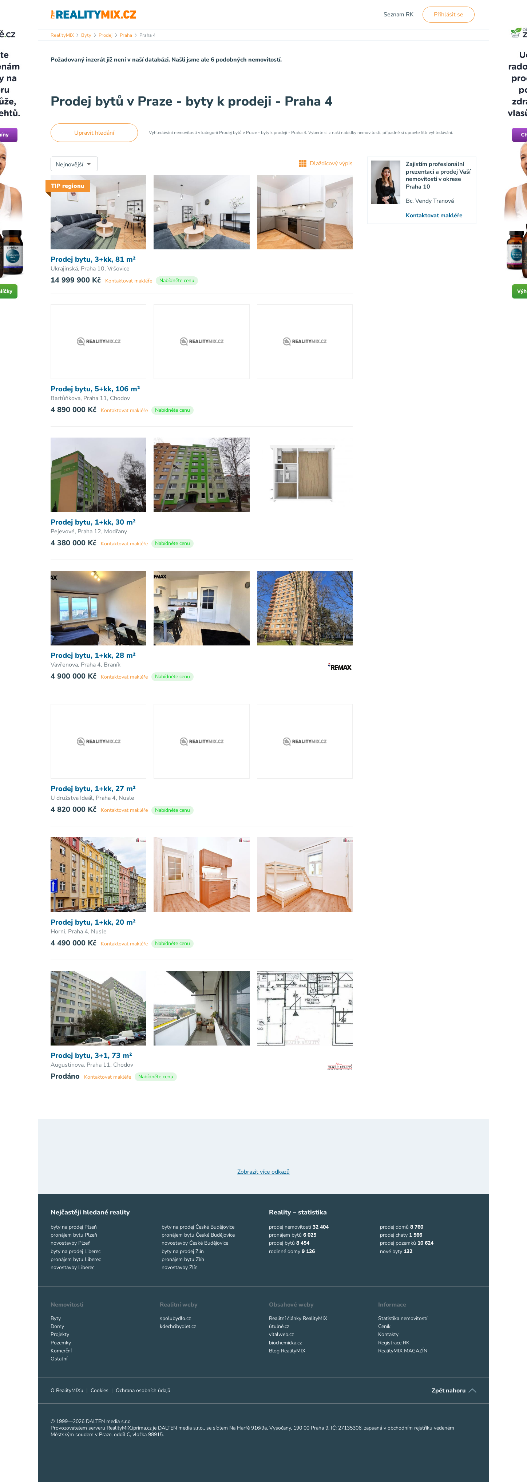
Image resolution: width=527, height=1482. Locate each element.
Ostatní (59, 1358)
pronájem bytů (285, 1235)
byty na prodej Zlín (183, 1251)
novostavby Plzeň (71, 1243)
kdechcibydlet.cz (178, 1326)
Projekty (60, 1334)
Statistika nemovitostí (402, 1318)
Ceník (384, 1326)
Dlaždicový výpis (326, 163)
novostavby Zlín (180, 1267)
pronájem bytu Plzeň (74, 1235)
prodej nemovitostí (290, 1227)
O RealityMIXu (67, 1390)
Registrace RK (393, 1342)
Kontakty (388, 1334)
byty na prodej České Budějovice (198, 1227)
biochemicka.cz (285, 1342)
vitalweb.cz (281, 1334)
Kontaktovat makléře (128, 280)
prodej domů (394, 1227)
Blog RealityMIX (287, 1350)
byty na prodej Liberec (75, 1251)
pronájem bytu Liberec (76, 1259)
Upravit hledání (94, 133)
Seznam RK (398, 15)
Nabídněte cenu (176, 280)
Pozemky (61, 1342)
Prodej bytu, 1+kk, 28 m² (93, 655)
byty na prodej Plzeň (74, 1227)
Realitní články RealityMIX (298, 1318)
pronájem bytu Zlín (183, 1259)
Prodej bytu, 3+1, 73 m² (91, 1055)
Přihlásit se (448, 15)
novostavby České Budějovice (195, 1243)
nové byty (391, 1251)
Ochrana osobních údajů (143, 1390)
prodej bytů (282, 1243)
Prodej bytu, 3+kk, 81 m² (93, 259)
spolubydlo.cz (175, 1318)
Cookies (99, 1390)
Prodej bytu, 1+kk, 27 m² (93, 789)
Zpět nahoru (448, 1391)
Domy (57, 1326)
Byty (56, 1318)
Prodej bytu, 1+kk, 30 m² (93, 522)
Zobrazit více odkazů (263, 1171)
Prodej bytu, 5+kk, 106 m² (95, 389)
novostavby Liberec (72, 1267)
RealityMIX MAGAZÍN (402, 1350)
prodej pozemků (398, 1243)
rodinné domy (284, 1251)
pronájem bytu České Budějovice (198, 1235)
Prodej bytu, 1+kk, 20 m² (93, 922)
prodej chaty (394, 1235)
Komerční (61, 1350)
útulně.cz (279, 1326)
